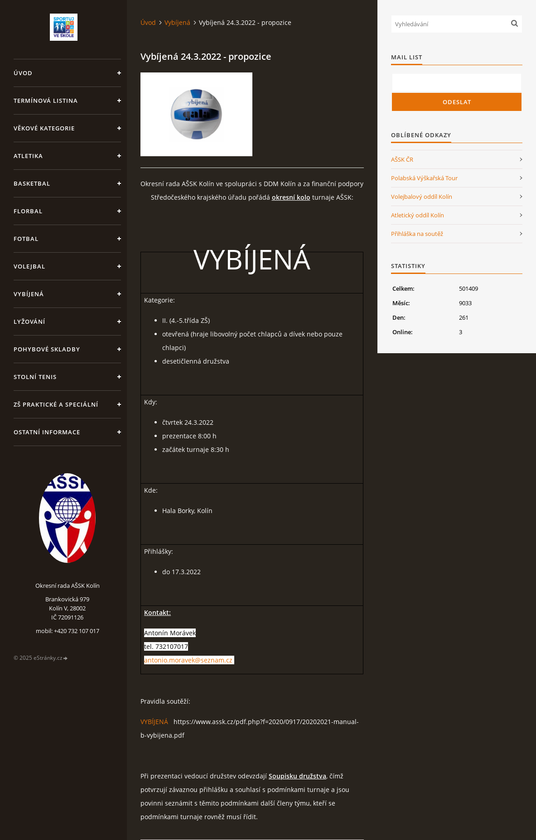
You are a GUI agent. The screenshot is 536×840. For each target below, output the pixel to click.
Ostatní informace (47, 432)
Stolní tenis (35, 377)
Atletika (28, 156)
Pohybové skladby (47, 349)
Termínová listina (46, 100)
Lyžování (29, 321)
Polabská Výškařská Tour (424, 178)
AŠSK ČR (402, 159)
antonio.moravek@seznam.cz (188, 660)
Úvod (23, 73)
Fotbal (26, 239)
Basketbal (32, 183)
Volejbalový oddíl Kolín (421, 196)
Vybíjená (29, 294)
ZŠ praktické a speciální (56, 404)
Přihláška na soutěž (417, 234)
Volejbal (29, 266)
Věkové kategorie (44, 128)
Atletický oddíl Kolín (417, 215)
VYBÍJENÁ (154, 721)
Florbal (28, 211)
